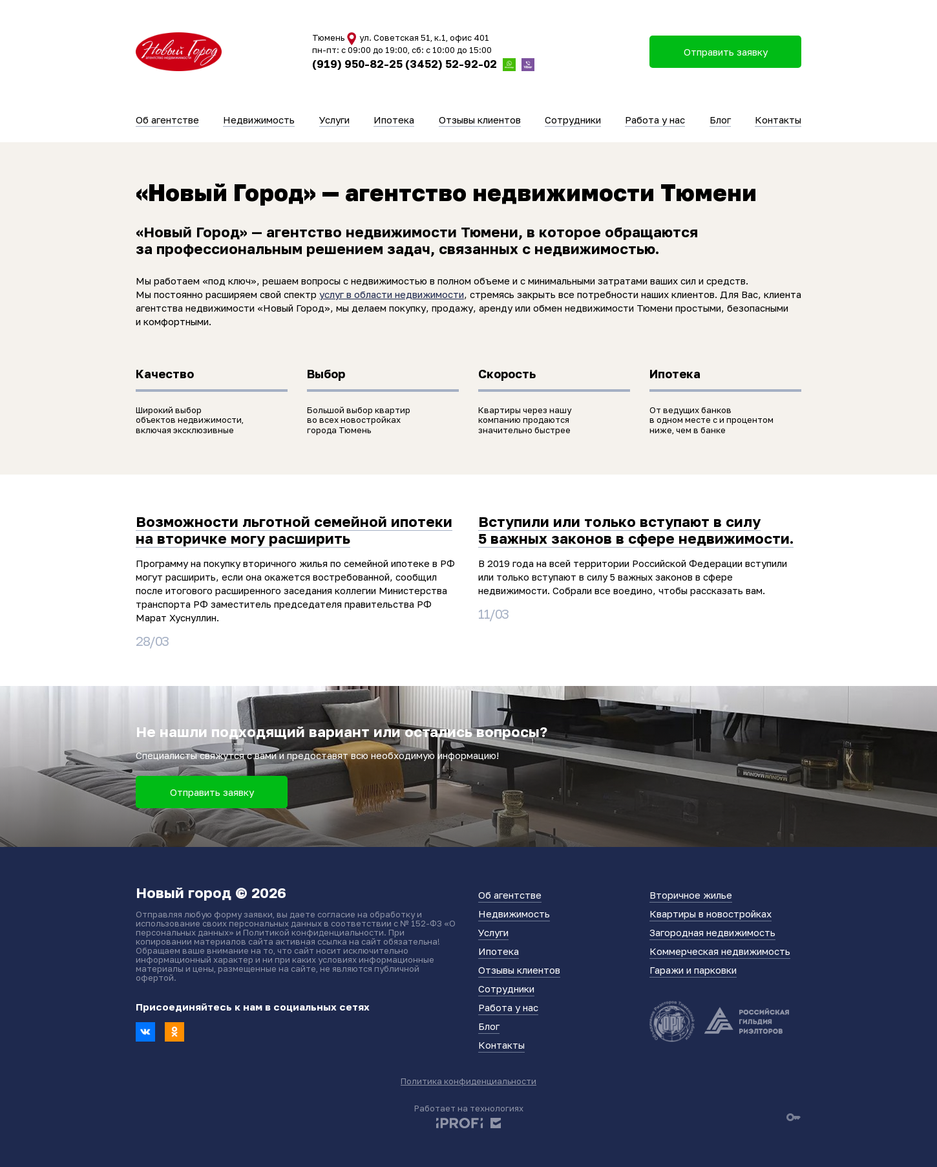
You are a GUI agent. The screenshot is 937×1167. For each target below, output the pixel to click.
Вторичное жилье (690, 895)
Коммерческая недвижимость (719, 951)
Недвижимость (259, 119)
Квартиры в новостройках (710, 913)
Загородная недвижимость (712, 932)
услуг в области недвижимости (391, 294)
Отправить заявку (212, 792)
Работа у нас (655, 119)
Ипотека (394, 119)
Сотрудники (573, 119)
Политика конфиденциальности (468, 1081)
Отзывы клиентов (480, 119)
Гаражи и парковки (693, 970)
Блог (720, 119)
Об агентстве (167, 119)
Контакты (778, 119)
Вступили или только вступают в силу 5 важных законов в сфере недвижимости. (636, 530)
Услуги (334, 119)
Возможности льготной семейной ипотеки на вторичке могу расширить (294, 530)
